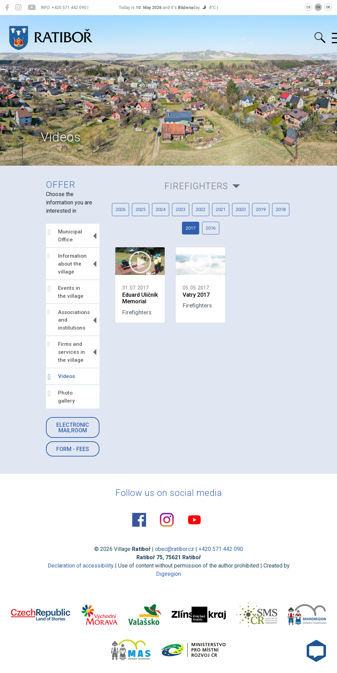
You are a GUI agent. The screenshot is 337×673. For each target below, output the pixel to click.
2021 (220, 209)
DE (328, 7)
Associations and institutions (69, 320)
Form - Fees (72, 449)
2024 (160, 209)
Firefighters (196, 186)
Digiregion (168, 574)
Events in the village (66, 292)
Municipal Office (65, 236)
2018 (281, 209)
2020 (240, 209)
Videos (61, 377)
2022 (200, 209)
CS (308, 7)
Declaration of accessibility (81, 565)
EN (318, 7)
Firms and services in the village (66, 352)
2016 (210, 228)
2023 (180, 209)
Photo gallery (61, 397)
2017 (190, 228)
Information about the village (67, 264)
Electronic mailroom (72, 428)
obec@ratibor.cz (174, 549)
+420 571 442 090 (221, 549)
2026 (120, 209)
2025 (140, 209)
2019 (261, 209)
